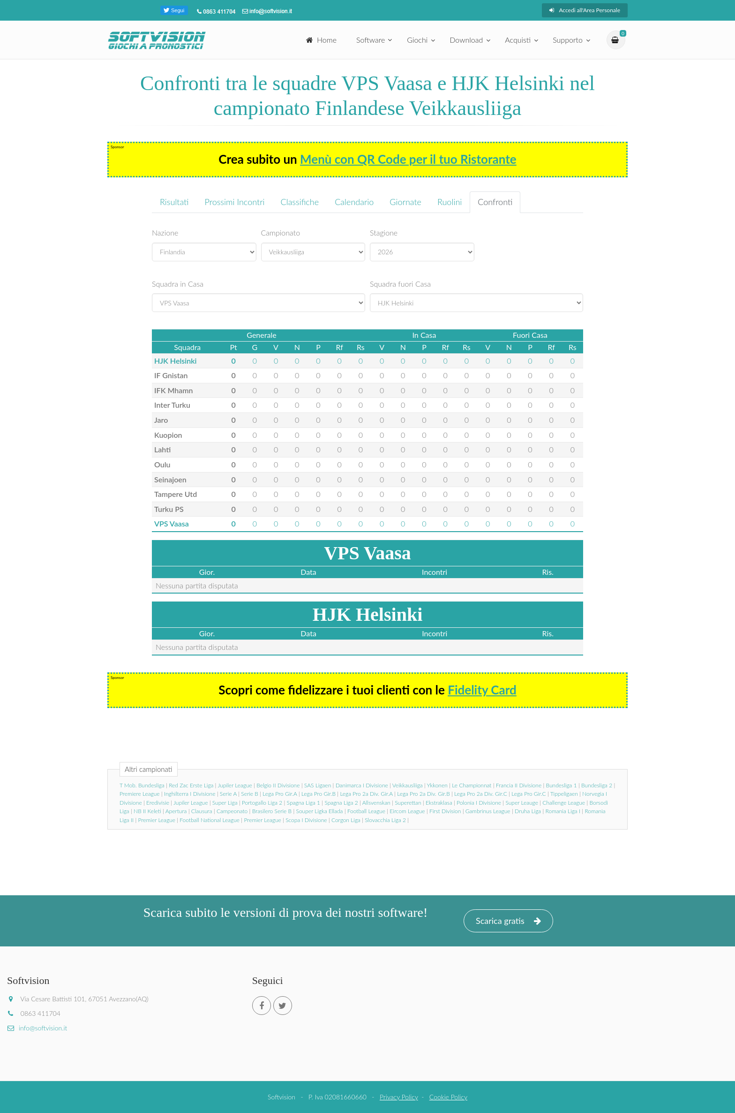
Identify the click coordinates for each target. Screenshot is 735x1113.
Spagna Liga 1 (303, 802)
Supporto (568, 39)
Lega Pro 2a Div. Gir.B (423, 793)
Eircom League (407, 811)
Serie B (249, 793)
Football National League (210, 819)
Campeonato (232, 811)
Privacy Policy (399, 1097)
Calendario (354, 202)
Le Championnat (471, 785)
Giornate (405, 202)
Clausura (201, 811)
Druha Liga (528, 811)
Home (321, 39)
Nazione (165, 232)
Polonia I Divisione (479, 802)
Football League (366, 811)
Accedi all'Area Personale (584, 10)
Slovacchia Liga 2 (385, 819)
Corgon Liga (345, 819)
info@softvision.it (37, 1028)
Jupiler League (235, 785)
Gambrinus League (487, 811)
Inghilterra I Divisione (190, 793)
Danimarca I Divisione (362, 785)
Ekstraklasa (439, 802)
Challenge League (563, 802)
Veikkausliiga (407, 785)
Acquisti (518, 39)
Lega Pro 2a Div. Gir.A (366, 793)
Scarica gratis (508, 921)
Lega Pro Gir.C (528, 793)
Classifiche (300, 202)
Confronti (495, 202)
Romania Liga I (563, 811)
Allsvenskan (376, 802)
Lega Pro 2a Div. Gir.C (480, 793)
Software (370, 39)
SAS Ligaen (317, 785)
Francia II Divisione (518, 785)
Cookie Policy (448, 1097)
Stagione (384, 232)
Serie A (228, 793)
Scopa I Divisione (306, 819)
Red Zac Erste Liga (191, 785)
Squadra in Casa (177, 283)
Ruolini (449, 202)
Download (466, 39)
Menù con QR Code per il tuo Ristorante (408, 159)
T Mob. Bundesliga (142, 785)
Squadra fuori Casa (400, 283)
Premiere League (140, 793)
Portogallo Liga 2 (262, 802)
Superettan (408, 802)
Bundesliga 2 (596, 785)
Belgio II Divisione (278, 785)
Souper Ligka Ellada (319, 811)
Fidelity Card (482, 689)
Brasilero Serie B (272, 811)
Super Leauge (521, 802)
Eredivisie (157, 802)
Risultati (174, 202)
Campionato (280, 232)
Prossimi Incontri (235, 202)
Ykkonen (437, 785)
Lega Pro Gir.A (279, 793)
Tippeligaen (564, 793)
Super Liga (225, 802)
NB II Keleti (147, 811)
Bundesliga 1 (561, 785)
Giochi (417, 39)
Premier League (156, 819)
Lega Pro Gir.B (318, 793)
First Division (445, 811)
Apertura (176, 811)
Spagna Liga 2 (341, 802)
